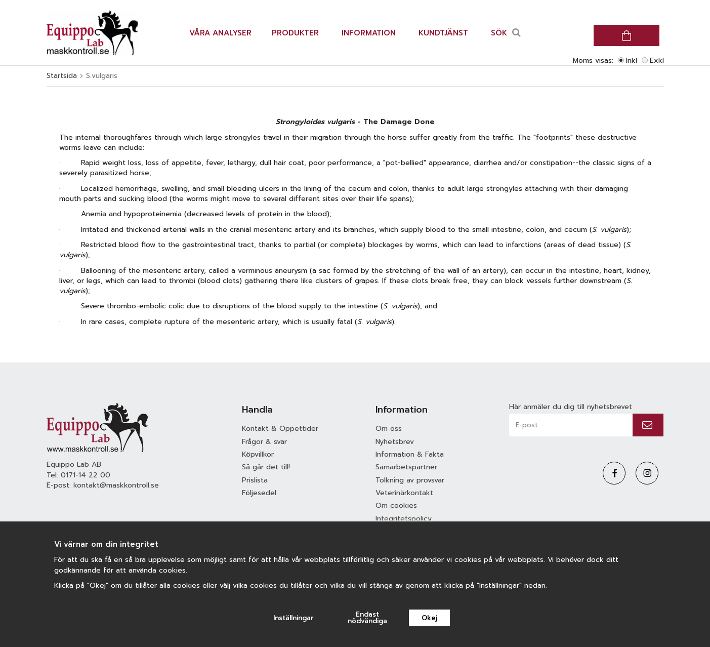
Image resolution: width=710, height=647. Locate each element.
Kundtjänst (443, 32)
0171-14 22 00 (85, 475)
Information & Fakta (409, 454)
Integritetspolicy (403, 518)
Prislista (255, 480)
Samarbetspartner (406, 467)
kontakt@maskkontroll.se (116, 485)
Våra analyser (220, 32)
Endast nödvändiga (367, 618)
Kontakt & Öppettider (280, 428)
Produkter (295, 32)
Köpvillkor (258, 454)
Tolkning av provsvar (409, 480)
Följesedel (259, 493)
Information (369, 32)
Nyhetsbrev (394, 441)
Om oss (388, 428)
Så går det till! (266, 467)
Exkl (657, 60)
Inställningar (293, 618)
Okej (429, 618)
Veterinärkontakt (404, 493)
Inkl (631, 60)
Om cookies (396, 505)
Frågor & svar (264, 441)
